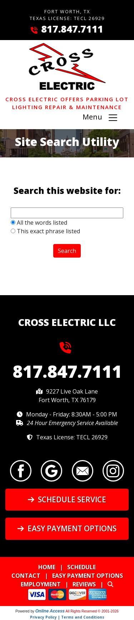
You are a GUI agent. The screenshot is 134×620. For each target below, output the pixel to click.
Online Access (50, 611)
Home (46, 567)
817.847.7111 (72, 28)
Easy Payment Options (67, 528)
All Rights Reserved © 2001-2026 (92, 611)
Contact (25, 576)
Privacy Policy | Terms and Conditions (67, 617)
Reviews (84, 584)
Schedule (81, 567)
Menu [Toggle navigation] (100, 117)
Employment (41, 584)
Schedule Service (67, 499)
